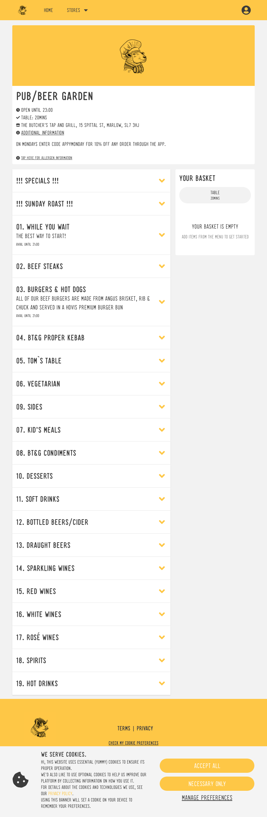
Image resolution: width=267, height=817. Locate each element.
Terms (123, 728)
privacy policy (60, 793)
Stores (78, 10)
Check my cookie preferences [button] (133, 743)
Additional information (40, 132)
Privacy (145, 728)
